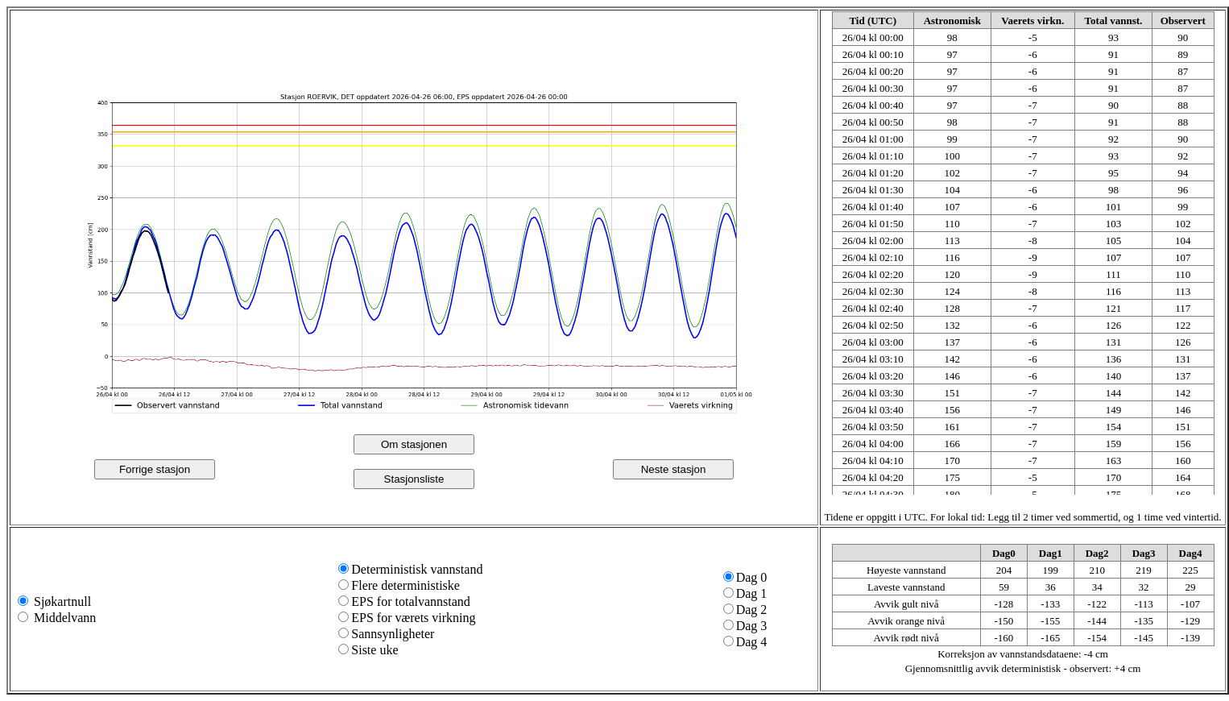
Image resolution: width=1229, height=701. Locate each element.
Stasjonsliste (414, 479)
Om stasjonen (414, 444)
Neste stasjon (673, 469)
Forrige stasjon (154, 469)
